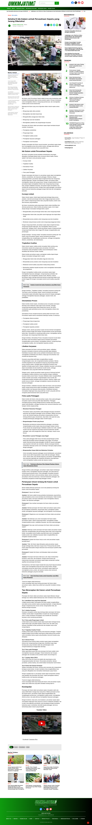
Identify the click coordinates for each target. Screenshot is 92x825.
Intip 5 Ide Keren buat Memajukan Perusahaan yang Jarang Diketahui (75, 79)
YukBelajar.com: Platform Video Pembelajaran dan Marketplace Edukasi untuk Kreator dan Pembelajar (57, 11)
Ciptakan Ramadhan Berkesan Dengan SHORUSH (17, 11)
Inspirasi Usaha (20, 8)
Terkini (9, 8)
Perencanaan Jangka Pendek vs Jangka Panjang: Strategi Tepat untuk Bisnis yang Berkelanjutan (76, 72)
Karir (30, 818)
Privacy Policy (46, 818)
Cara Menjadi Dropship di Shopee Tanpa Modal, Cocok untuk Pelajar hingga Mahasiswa (76, 85)
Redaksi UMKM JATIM (18, 24)
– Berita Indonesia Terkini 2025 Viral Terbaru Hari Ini (74, 142)
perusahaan (22, 747)
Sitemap (83, 818)
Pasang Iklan (51, 8)
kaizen (16, 747)
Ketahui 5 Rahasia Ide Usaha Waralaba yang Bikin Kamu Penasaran (76, 111)
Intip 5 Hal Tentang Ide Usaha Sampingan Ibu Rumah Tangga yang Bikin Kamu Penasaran (76, 92)
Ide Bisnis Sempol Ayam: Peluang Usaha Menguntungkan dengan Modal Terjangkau (75, 118)
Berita (13, 8)
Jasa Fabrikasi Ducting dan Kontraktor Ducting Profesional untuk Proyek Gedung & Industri (73, 55)
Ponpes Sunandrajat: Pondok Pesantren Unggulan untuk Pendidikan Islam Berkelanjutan (73, 43)
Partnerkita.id (50, 814)
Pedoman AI (55, 818)
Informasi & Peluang (31, 8)
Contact (37, 818)
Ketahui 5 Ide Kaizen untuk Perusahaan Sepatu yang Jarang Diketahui (76, 106)
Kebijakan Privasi (65, 818)
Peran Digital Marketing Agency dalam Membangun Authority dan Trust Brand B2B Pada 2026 (74, 49)
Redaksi (16, 818)
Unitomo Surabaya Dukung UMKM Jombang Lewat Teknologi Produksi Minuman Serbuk (76, 99)
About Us (8, 818)
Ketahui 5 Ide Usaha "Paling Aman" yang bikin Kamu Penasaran (76, 66)
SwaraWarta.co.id (42, 814)
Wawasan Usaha (42, 8)
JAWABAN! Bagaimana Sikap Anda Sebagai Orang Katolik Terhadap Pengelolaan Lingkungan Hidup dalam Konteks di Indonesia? (76, 125)
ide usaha (14, 15)
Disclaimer (75, 818)
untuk (27, 747)
